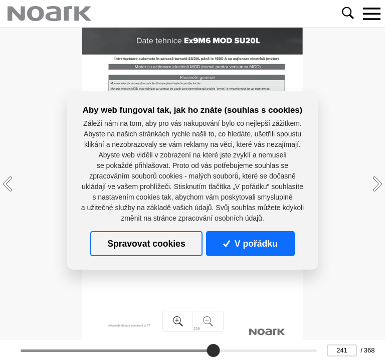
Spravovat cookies (146, 244)
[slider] (213, 350)
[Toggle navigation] (371, 13)
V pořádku (250, 244)
